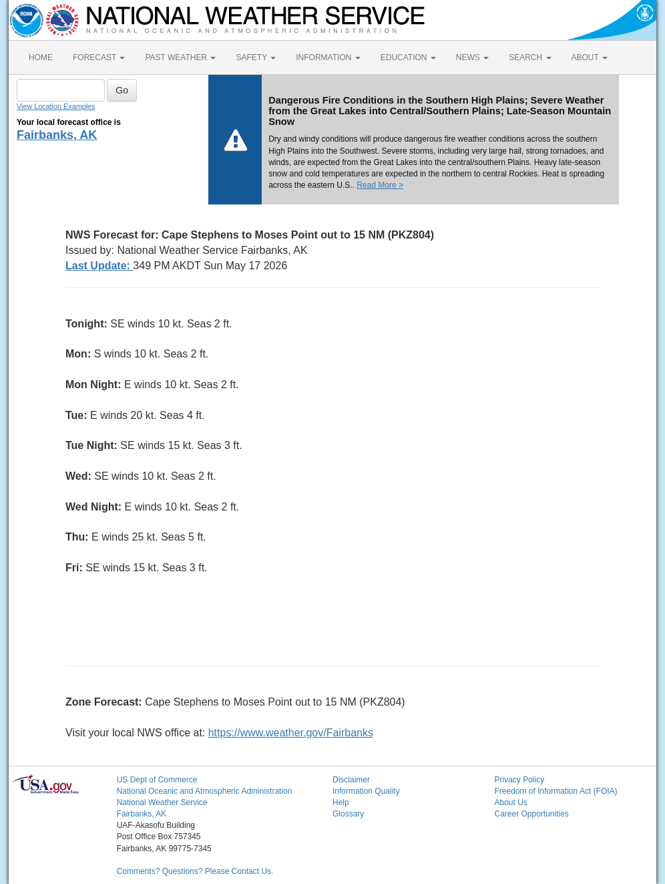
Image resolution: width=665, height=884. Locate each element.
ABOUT (590, 57)
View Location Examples (56, 106)
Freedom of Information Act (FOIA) (555, 791)
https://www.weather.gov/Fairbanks (290, 732)
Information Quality (366, 791)
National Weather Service (162, 802)
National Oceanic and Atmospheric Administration (204, 791)
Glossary (348, 814)
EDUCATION (408, 57)
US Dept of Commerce (157, 779)
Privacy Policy (519, 779)
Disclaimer (351, 779)
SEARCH (530, 57)
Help (340, 802)
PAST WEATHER (180, 57)
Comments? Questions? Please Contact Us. (195, 871)
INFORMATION (328, 57)
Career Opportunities (531, 814)
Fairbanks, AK (57, 135)
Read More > (380, 185)
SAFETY (256, 57)
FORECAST (99, 57)
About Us (510, 802)
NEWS (472, 57)
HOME (41, 57)
